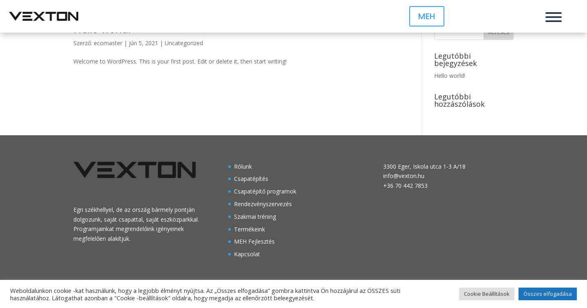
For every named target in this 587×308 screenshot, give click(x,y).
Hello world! (449, 75)
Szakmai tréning (255, 216)
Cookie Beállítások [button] (487, 293)
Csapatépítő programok (265, 191)
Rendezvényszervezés (263, 204)
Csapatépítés (251, 179)
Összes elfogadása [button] (547, 293)
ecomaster (108, 43)
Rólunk (243, 166)
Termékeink (249, 229)
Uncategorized (184, 43)
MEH (426, 16)
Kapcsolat (247, 254)
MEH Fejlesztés (254, 241)
